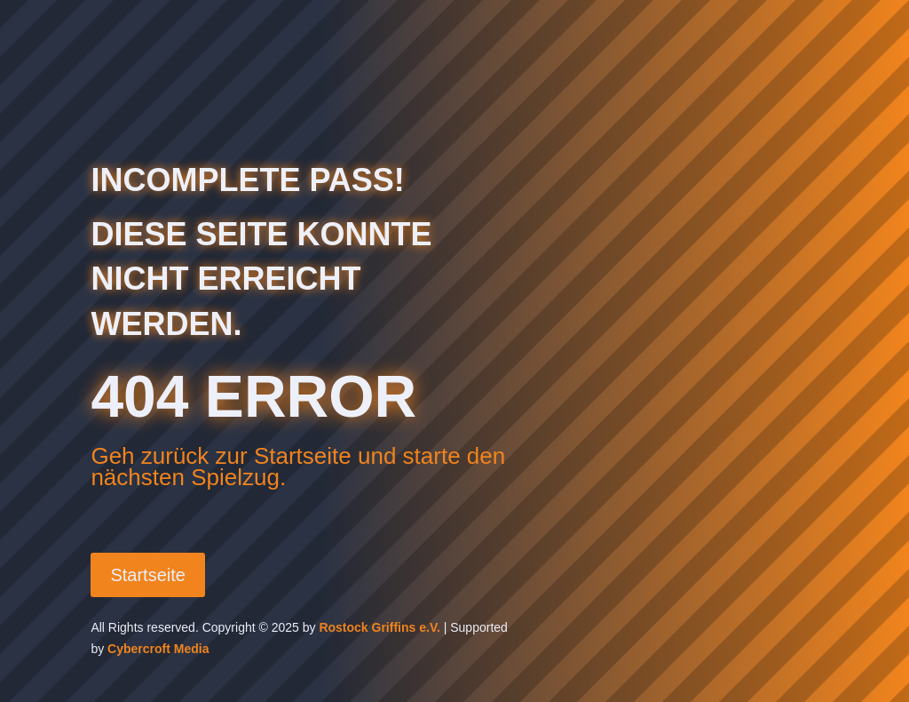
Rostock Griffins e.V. (379, 627)
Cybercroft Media (158, 649)
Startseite (147, 575)
